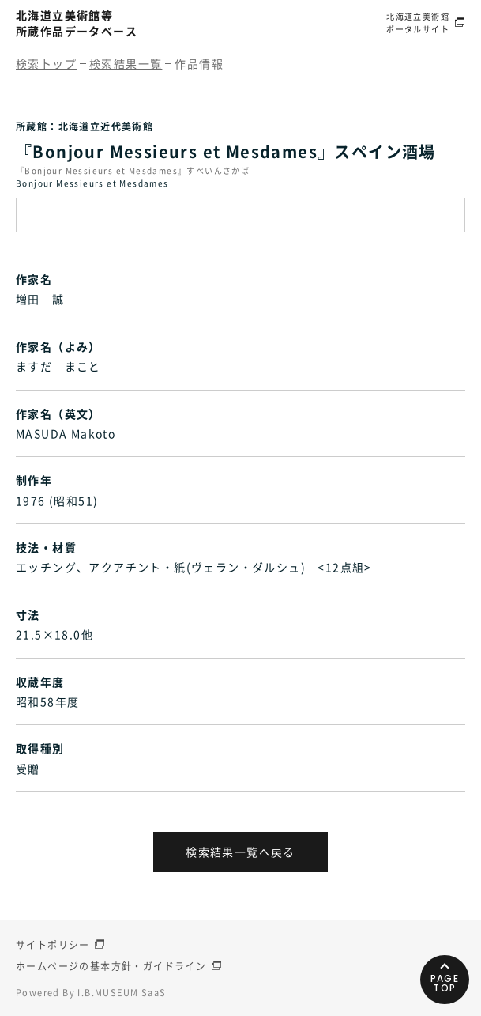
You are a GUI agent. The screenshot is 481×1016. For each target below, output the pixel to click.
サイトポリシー (53, 945)
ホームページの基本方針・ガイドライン (111, 966)
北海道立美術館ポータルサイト (417, 22)
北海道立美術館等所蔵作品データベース (76, 23)
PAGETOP (445, 983)
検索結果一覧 (125, 63)
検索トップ (46, 63)
